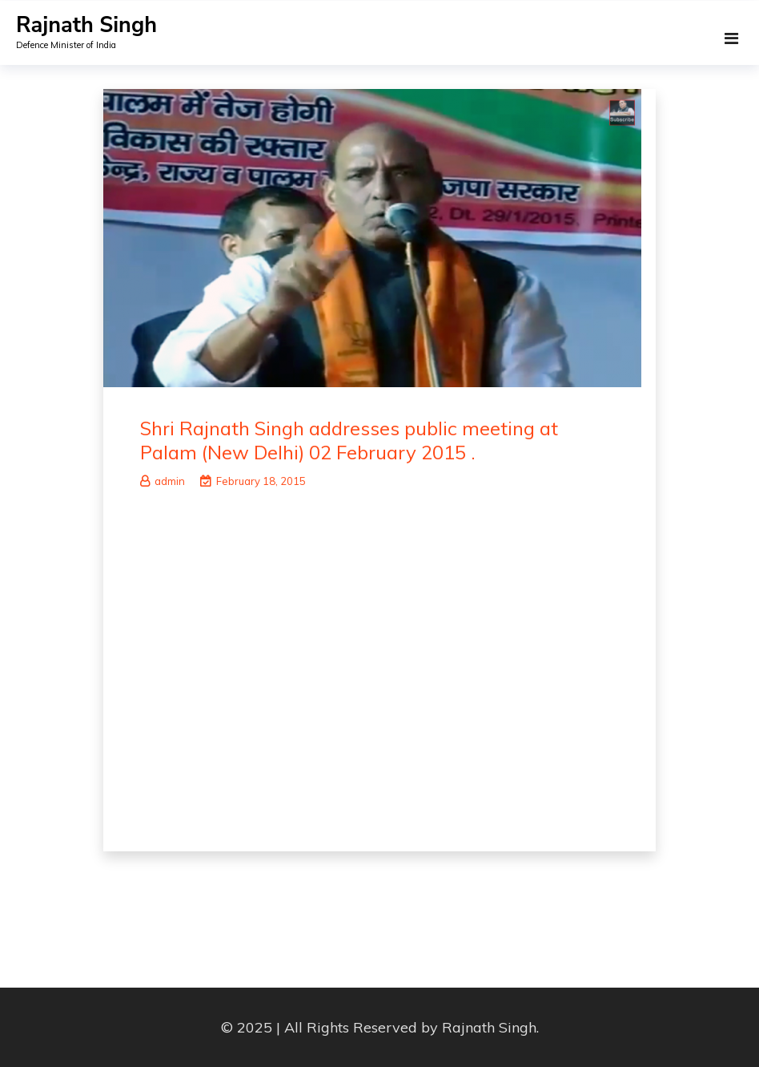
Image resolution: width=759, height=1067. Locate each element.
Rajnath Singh (86, 25)
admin (162, 481)
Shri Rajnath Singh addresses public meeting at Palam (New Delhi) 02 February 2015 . (349, 440)
